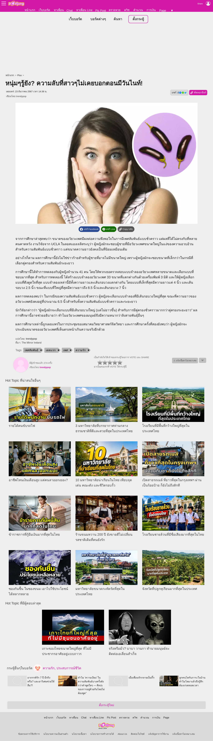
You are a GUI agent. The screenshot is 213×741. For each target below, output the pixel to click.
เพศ (65, 350)
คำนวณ (138, 10)
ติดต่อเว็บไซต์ (138, 734)
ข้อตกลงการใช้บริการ (29, 734)
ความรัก (81, 350)
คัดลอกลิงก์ (198, 92)
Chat (70, 10)
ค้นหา (118, 19)
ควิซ (127, 10)
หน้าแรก (30, 10)
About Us (122, 734)
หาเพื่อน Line (84, 10)
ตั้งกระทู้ (138, 19)
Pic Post (100, 10)
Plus (19, 75)
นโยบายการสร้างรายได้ (102, 734)
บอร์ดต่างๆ (98, 19)
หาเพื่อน (59, 10)
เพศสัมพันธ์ (31, 350)
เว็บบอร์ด (44, 10)
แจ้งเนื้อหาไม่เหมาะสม (183, 734)
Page (162, 10)
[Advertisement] (106, 49)
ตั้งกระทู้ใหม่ (106, 705)
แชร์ (179, 92)
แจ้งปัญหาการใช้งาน (158, 734)
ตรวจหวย (115, 10)
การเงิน (151, 10)
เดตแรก (51, 350)
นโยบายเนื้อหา (79, 734)
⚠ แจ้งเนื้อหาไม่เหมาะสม (185, 361)
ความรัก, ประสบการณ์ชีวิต (57, 668)
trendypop (21, 96)
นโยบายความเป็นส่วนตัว (55, 734)
